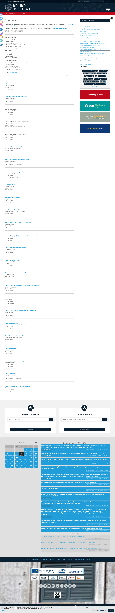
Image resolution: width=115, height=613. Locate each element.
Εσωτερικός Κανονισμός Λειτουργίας (89, 33)
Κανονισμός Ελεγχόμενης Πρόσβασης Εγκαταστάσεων (93, 41)
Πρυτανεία (84, 24)
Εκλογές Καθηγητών (102, 73)
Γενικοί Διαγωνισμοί (87, 71)
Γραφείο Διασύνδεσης (85, 51)
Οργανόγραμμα (83, 31)
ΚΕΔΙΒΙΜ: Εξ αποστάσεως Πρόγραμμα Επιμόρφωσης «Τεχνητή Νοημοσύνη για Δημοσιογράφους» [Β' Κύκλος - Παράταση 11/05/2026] (73, 467)
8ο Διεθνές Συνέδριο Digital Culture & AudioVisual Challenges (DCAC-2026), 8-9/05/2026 (63, 536)
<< (7, 442)
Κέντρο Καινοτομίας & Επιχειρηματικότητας (90, 49)
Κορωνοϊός (104, 78)
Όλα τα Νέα (95, 86)
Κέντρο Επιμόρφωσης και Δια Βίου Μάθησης (91, 45)
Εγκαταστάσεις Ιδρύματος (86, 37)
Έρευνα (59, 559)
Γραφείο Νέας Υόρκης (85, 60)
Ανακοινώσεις (101, 84)
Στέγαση (101, 71)
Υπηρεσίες (51, 559)
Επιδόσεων (103, 610)
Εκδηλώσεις (88, 79)
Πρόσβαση (82, 62)
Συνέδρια (103, 81)
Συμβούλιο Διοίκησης (86, 26)
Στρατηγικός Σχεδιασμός (86, 35)
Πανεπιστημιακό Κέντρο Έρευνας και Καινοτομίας (92, 43)
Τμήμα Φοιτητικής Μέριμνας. (60, 28)
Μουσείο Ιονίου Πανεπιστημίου (88, 55)
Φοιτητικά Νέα (91, 76)
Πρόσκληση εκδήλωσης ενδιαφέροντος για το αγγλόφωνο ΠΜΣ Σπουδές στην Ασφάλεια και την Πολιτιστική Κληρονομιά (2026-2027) (73, 521)
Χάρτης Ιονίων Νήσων (85, 64)
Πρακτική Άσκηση (90, 84)
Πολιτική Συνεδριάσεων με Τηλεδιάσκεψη (91, 29)
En (108, 1)
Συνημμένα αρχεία (47, 449)
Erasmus (95, 71)
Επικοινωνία (83, 66)
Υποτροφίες (102, 76)
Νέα (64, 559)
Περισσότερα (4, 610)
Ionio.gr (88, 559)
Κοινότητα (37, 559)
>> (36, 442)
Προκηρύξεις (97, 78)
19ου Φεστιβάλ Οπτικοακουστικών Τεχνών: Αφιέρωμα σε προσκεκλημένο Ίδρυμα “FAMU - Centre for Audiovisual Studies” (71, 548)
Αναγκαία (96, 610)
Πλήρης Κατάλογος (84, 429)
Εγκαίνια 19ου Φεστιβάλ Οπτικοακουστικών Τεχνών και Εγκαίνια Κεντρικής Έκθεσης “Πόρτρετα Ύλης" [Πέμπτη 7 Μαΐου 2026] (75, 460)
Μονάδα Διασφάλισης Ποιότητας (88, 47)
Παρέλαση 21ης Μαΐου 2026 (49, 488)
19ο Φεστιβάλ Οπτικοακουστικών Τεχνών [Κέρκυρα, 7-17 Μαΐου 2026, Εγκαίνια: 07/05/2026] (68, 482)
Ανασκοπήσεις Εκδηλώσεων (90, 73)
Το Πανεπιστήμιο (13, 13)
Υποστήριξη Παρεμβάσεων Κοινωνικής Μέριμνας (92, 53)
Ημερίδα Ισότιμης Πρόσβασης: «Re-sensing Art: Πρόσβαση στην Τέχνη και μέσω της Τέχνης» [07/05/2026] (72, 453)
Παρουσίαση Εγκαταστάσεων (88, 39)
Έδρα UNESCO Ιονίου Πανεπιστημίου (89, 58)
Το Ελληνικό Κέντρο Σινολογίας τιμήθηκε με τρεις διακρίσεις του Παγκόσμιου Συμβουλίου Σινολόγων (71, 528)
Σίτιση (106, 71)
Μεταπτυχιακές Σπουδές (91, 81)
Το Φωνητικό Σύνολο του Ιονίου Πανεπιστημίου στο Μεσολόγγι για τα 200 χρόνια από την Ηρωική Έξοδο (68, 542)
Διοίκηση (82, 23)
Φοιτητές (70, 559)
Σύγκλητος (84, 28)
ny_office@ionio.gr (12, 72)
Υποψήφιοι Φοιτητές (79, 559)
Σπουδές (45, 559)
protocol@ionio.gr (13, 48)
